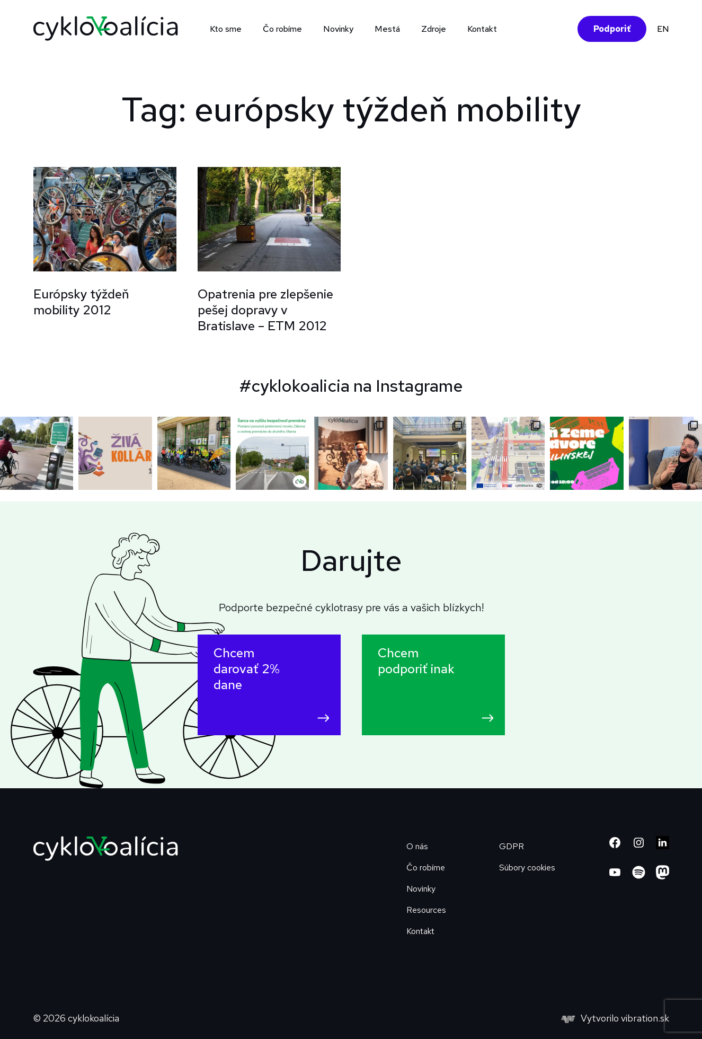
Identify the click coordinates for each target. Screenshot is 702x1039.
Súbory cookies (527, 867)
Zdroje (433, 28)
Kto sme (226, 28)
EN (663, 28)
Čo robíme (282, 28)
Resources (426, 909)
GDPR (511, 846)
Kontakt (482, 28)
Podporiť (611, 28)
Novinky (338, 28)
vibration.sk (645, 1018)
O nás (417, 846)
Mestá (387, 28)
